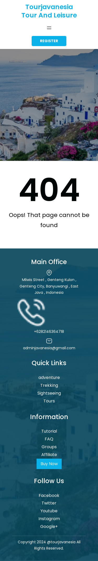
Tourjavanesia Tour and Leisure (49, 11)
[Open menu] (49, 27)
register (49, 40)
